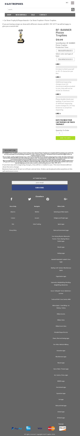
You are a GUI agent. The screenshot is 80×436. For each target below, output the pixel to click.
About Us (13, 212)
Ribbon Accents (61, 314)
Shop (9, 15)
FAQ (13, 224)
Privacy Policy (12, 230)
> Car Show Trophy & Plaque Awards (15, 20)
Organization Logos (61, 276)
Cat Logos (61, 399)
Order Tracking (37, 224)
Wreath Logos (60, 247)
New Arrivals (21, 15)
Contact (43, 15)
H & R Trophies (14, 4)
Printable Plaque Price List (61, 332)
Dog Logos (61, 424)
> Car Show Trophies (36, 20)
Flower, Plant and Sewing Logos (61, 338)
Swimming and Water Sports (61, 212)
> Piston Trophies (49, 20)
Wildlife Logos (61, 381)
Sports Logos (61, 224)
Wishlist (37, 212)
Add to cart (65, 138)
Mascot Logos (61, 363)
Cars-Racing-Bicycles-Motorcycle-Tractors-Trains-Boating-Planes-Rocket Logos (61, 239)
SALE (33, 15)
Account (37, 218)
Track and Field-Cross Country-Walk (61, 299)
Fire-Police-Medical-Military (61, 344)
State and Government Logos (61, 230)
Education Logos (61, 350)
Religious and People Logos (61, 218)
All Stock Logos (61, 418)
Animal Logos (61, 411)
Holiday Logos (61, 253)
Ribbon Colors (61, 320)
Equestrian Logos (60, 393)
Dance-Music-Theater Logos (61, 369)
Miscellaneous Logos (61, 356)
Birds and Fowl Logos (61, 405)
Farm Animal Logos (61, 387)
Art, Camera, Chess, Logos (61, 375)
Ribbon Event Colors (61, 326)
